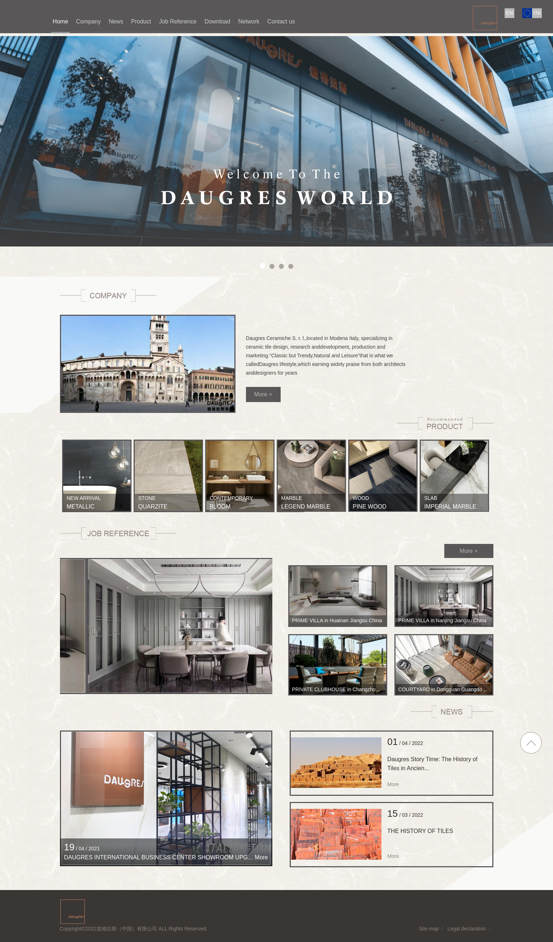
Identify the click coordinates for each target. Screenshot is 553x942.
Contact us (281, 21)
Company (88, 21)
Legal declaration (467, 929)
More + (263, 394)
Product (141, 21)
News (116, 21)
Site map (429, 929)
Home (60, 21)
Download (217, 21)
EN (509, 13)
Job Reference (177, 21)
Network (248, 21)
